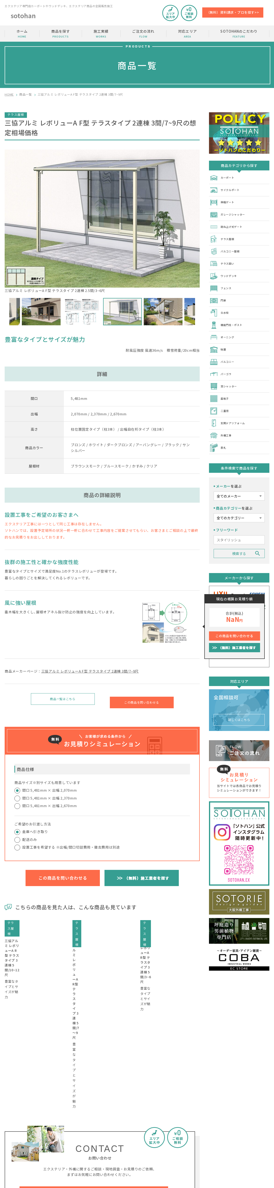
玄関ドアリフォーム (230, 408)
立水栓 (220, 304)
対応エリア (187, 33)
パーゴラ (221, 362)
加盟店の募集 (245, 1133)
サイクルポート (227, 189)
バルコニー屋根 (227, 246)
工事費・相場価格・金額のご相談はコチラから (93, 1069)
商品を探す (60, 33)
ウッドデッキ (225, 270)
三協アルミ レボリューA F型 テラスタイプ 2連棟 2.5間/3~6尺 (102, 221)
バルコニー (223, 351)
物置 (218, 339)
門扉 (218, 293)
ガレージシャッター (230, 212)
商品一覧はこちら (62, 700)
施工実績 (101, 33)
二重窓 (220, 397)
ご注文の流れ (143, 33)
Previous (5, 311)
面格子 (220, 385)
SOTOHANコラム (201, 1141)
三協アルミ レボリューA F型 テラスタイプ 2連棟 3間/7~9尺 (90, 671)
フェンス (221, 281)
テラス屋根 (223, 235)
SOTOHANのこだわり (239, 33)
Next (198, 311)
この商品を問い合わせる (141, 700)
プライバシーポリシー (252, 1150)
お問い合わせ (245, 1124)
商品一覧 (25, 94)
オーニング (223, 327)
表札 (218, 432)
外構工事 (221, 420)
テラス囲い (223, 258)
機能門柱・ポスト (228, 316)
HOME (9, 94)
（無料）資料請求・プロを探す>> (232, 12)
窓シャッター (225, 374)
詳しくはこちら (239, 701)
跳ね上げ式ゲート (228, 223)
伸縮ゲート (223, 200)
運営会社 (242, 1141)
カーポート (223, 177)
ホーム (22, 33)
